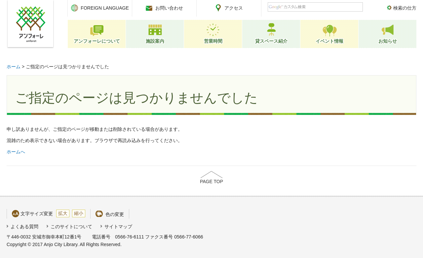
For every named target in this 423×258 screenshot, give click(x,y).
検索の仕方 (404, 8)
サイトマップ (118, 226)
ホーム (13, 66)
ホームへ (16, 151)
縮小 (78, 213)
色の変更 (114, 214)
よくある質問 (24, 226)
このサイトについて (71, 226)
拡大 (62, 213)
